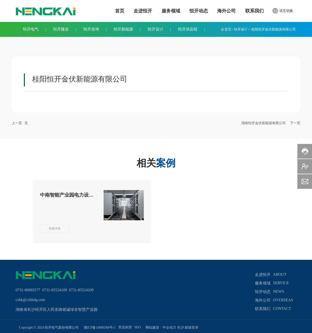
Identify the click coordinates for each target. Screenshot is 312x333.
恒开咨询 (91, 29)
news (278, 291)
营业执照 (125, 327)
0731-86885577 (29, 290)
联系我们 (263, 309)
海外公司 (263, 300)
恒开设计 (155, 29)
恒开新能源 (123, 29)
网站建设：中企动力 (161, 327)
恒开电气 (31, 29)
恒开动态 (263, 292)
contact (282, 308)
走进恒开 (263, 274)
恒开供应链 (187, 29)
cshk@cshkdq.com (30, 300)
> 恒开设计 (239, 29)
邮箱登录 (191, 327)
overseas (283, 300)
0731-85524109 (54, 290)
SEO (137, 327)
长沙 (180, 327)
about (279, 274)
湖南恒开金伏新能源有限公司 (263, 123)
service (281, 283)
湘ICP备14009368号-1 (100, 327)
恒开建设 (61, 29)
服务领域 (263, 283)
